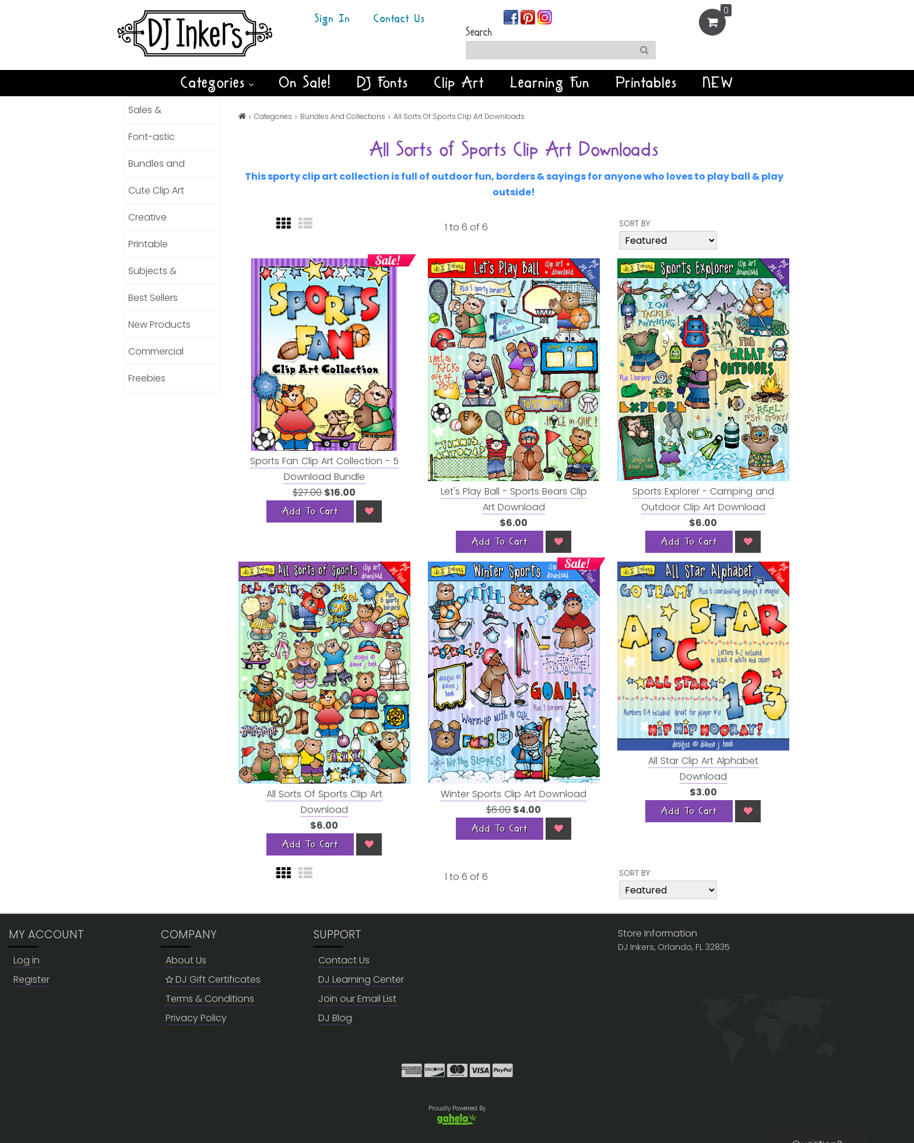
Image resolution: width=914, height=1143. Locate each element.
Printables (646, 83)
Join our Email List (357, 998)
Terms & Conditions (210, 998)
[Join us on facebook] (512, 16)
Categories (217, 83)
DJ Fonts (383, 83)
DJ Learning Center (361, 979)
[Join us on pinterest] (529, 16)
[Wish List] (369, 511)
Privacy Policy (196, 1018)
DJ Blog (335, 1018)
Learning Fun (550, 83)
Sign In (332, 19)
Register (31, 979)
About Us (186, 960)
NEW (718, 83)
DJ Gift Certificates (213, 979)
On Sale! (305, 83)
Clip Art (459, 83)
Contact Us (399, 19)
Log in (26, 960)
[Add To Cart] (310, 511)
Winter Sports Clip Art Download (513, 794)
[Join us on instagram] (544, 16)
